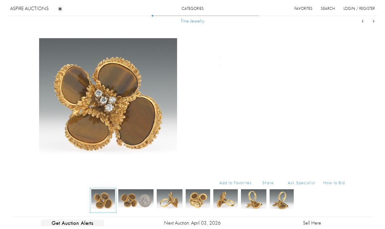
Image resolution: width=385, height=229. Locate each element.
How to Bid (334, 182)
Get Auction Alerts (72, 222)
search (328, 8)
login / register (359, 8)
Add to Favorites (235, 182)
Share (268, 182)
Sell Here (312, 222)
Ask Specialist (301, 182)
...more (340, 64)
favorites (303, 8)
